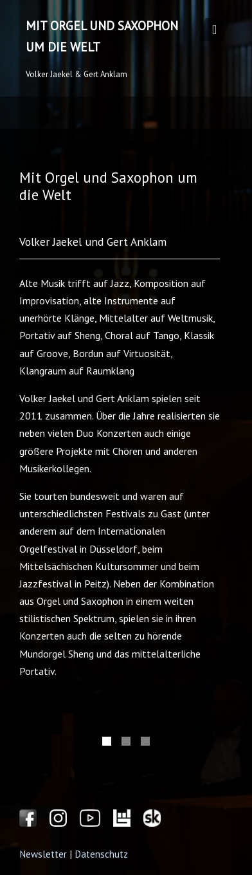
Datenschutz (101, 854)
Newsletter (43, 854)
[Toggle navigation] (214, 29)
